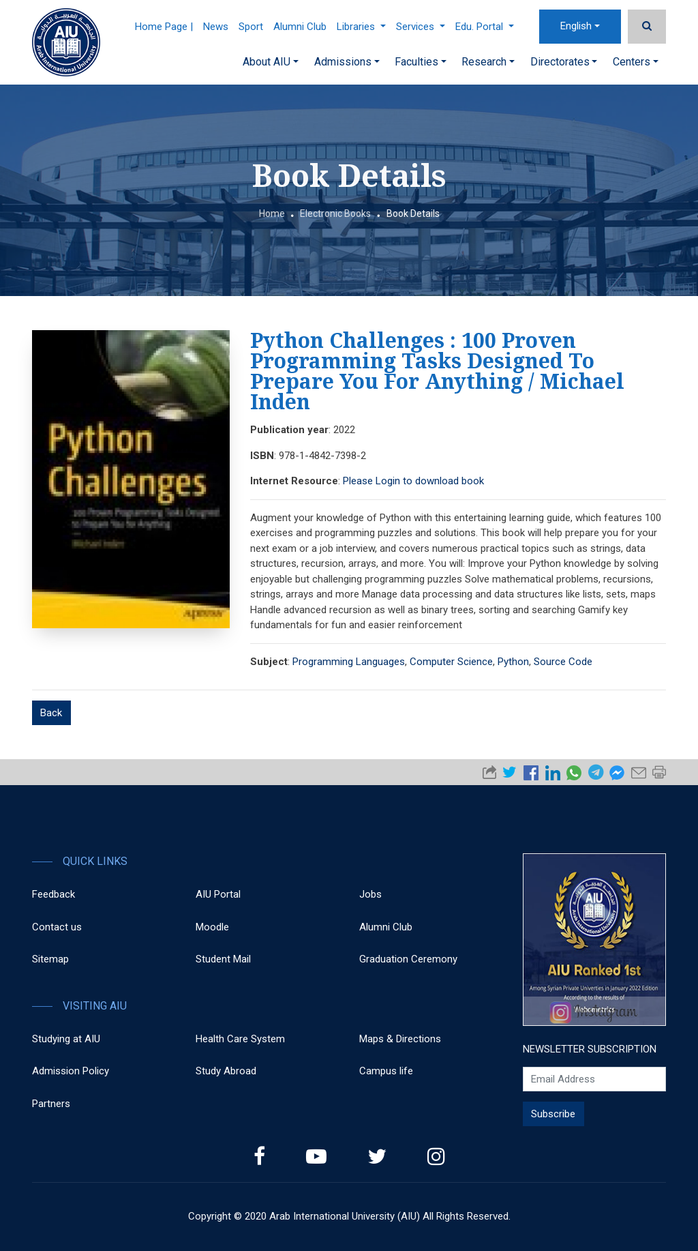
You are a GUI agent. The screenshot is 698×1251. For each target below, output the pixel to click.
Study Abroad (226, 1071)
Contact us (57, 927)
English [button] (576, 26)
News (215, 26)
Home (272, 213)
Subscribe (553, 1114)
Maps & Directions (400, 1039)
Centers (635, 61)
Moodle (212, 927)
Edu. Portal (484, 26)
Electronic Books (335, 213)
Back (51, 713)
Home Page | (164, 26)
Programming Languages (348, 662)
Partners (51, 1104)
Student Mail (223, 959)
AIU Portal (218, 894)
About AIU (271, 61)
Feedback (53, 894)
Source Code (563, 662)
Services (420, 26)
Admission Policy (70, 1071)
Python (513, 662)
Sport (251, 26)
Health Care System (240, 1039)
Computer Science (451, 662)
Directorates (564, 61)
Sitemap (50, 959)
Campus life (386, 1071)
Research (488, 61)
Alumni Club (300, 26)
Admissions (347, 61)
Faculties (420, 61)
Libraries (361, 26)
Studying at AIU (66, 1039)
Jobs (370, 894)
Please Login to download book (413, 481)
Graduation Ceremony (408, 959)
